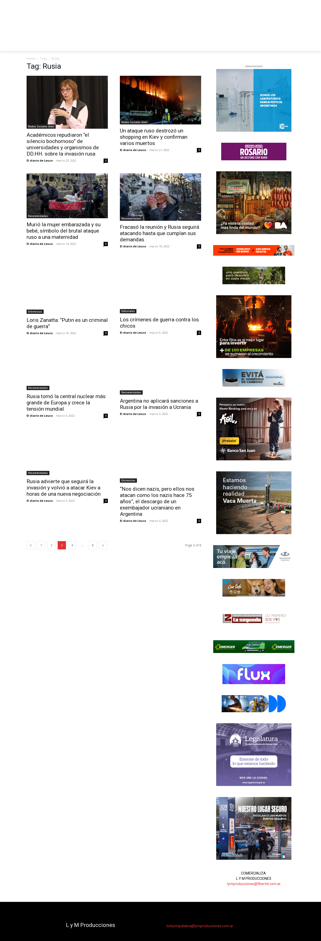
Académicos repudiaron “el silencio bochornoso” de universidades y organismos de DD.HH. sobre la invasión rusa (63, 144)
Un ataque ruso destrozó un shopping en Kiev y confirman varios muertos (153, 137)
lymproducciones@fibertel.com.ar (254, 884)
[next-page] (103, 545)
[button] (288, 45)
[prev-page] (31, 545)
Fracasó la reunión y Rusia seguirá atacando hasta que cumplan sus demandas (159, 233)
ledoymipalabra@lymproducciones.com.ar (200, 926)
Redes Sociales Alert (41, 126)
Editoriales (128, 311)
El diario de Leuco (40, 160)
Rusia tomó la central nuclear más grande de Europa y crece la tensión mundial (66, 402)
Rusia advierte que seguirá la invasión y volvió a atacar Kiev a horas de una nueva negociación (64, 487)
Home (31, 58)
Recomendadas (38, 216)
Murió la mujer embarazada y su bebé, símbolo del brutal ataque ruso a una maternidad (64, 231)
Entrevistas (35, 311)
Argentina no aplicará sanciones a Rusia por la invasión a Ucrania (159, 404)
